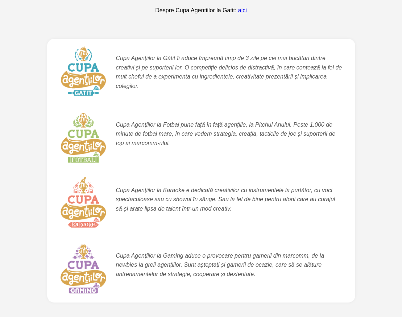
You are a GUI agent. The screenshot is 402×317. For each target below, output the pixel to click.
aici (242, 10)
